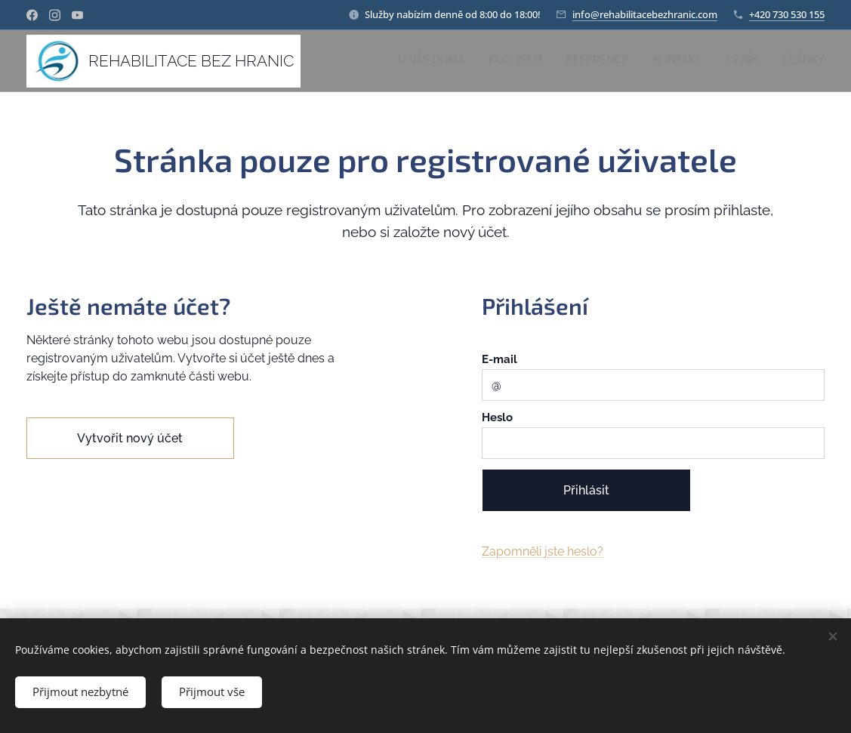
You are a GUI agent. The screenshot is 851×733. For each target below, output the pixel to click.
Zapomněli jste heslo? (542, 552)
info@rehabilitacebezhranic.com (644, 14)
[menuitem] (708, 61)
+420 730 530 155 (787, 14)
